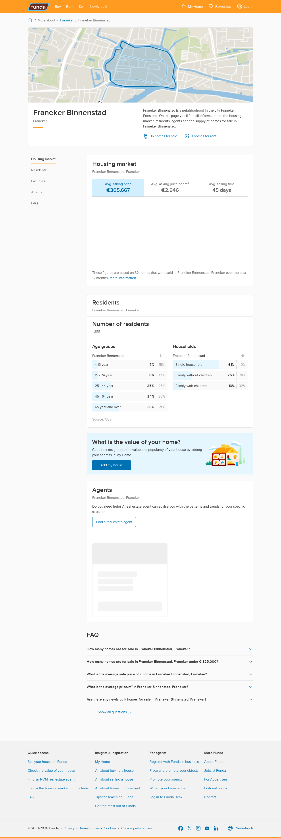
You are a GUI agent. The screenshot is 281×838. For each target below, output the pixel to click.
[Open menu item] (58, 6)
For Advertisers (216, 779)
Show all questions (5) (110, 712)
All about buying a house (114, 770)
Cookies (110, 828)
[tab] (118, 188)
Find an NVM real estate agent (51, 779)
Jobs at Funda (215, 770)
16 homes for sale (160, 136)
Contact (210, 797)
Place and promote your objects (174, 770)
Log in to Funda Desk (166, 797)
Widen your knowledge (167, 788)
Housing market (43, 159)
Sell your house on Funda (47, 762)
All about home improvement (117, 788)
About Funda (214, 762)
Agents (36, 192)
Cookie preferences (136, 828)
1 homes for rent (200, 136)
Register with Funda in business (174, 762)
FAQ (34, 203)
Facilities (38, 181)
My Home (102, 762)
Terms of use (89, 828)
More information (123, 278)
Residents (38, 170)
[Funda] (39, 6)
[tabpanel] (170, 240)
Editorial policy (215, 788)
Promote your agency (166, 779)
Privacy (69, 828)
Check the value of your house (51, 770)
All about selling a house (114, 779)
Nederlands (240, 828)
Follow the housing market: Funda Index (59, 788)
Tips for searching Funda (114, 797)
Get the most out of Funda (115, 806)
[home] (31, 20)
